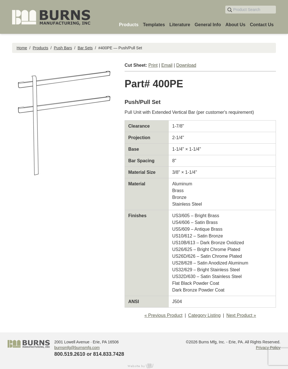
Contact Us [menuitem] (262, 24)
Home (22, 48)
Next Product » (241, 315)
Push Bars (63, 48)
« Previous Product (164, 315)
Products (40, 48)
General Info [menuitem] (208, 24)
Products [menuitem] (128, 24)
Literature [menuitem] (179, 24)
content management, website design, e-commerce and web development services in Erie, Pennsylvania (144, 365)
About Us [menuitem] (235, 24)
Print (153, 65)
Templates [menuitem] (154, 24)
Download (186, 65)
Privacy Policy (268, 347)
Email (166, 65)
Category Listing (204, 315)
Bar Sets (85, 48)
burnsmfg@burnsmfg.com (77, 347)
